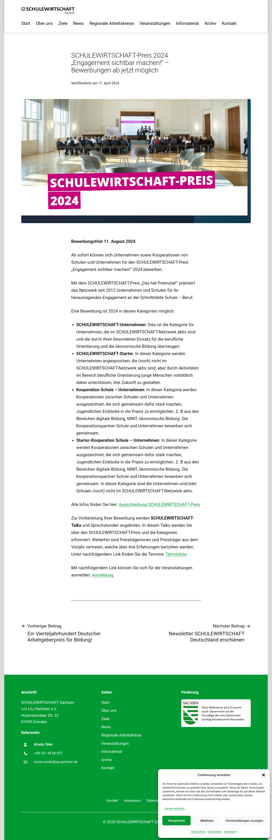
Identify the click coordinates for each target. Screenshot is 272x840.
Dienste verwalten (174, 808)
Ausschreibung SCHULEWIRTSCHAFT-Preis (159, 504)
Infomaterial (187, 23)
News (78, 23)
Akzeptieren (176, 821)
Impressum (230, 831)
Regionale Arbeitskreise (111, 23)
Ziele (63, 23)
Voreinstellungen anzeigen (244, 821)
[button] (263, 775)
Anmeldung (103, 575)
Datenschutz (198, 831)
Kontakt (229, 23)
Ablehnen (207, 821)
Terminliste (176, 554)
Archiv (210, 23)
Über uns (44, 23)
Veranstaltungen (154, 23)
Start (25, 23)
